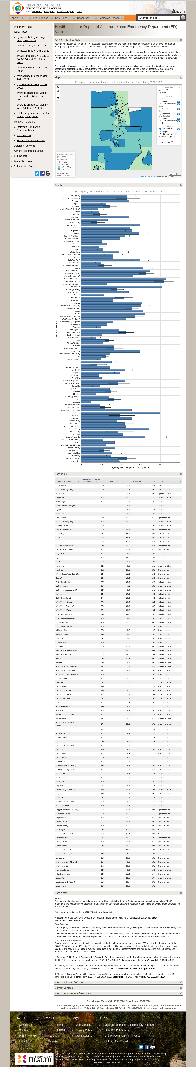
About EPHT (18, 18)
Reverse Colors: (166, 142)
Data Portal (61, 18)
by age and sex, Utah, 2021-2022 (33, 69)
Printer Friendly (28, 1035)
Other (161, 481)
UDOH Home (55, 1024)
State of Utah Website (116, 1041)
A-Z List (52, 1035)
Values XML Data (24, 166)
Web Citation (83, 1024)
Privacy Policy (84, 1030)
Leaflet (143, 176)
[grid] (118, 682)
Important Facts (23, 26)
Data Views (20, 31)
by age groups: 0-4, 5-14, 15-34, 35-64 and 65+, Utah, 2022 (33, 59)
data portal (49, 11)
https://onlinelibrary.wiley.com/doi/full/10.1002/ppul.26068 (139, 977)
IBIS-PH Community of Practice (122, 1035)
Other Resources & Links (28, 150)
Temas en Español (109, 18)
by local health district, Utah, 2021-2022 (33, 78)
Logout (23, 1041)
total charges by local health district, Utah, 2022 (33, 115)
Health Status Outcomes (31, 140)
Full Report (20, 156)
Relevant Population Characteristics (28, 129)
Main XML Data (23, 161)
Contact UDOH (56, 1030)
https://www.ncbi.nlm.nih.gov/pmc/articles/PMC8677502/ (147, 960)
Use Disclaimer (84, 1035)
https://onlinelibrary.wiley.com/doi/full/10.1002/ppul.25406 (128, 968)
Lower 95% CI (113, 481)
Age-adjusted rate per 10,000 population (91, 480)
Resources (83, 18)
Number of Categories (169, 138)
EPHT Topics (40, 18)
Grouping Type (169, 133)
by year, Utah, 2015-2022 (31, 45)
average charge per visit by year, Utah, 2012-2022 (32, 106)
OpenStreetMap (153, 176)
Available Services (24, 145)
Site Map (24, 1030)
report (79, 11)
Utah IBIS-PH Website (117, 1030)
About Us (53, 1041)
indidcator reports (65, 11)
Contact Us (25, 1024)
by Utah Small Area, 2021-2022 (32, 86)
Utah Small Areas (64, 481)
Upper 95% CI (139, 481)
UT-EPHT (36, 11)
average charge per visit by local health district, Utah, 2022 (32, 96)
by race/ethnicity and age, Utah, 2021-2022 (31, 39)
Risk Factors (24, 135)
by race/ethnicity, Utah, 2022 (33, 50)
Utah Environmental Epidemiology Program (129, 1024)
